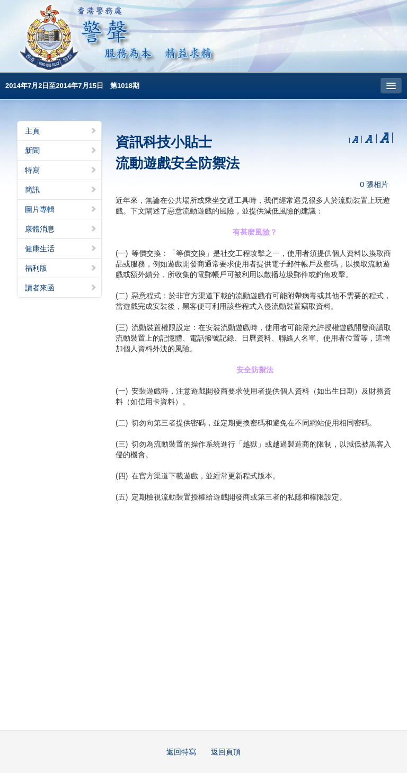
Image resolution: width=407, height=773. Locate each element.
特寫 (61, 170)
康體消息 (61, 229)
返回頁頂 (226, 752)
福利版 (61, 268)
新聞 (61, 150)
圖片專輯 (61, 209)
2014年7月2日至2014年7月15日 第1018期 (72, 86)
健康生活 (61, 248)
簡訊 (61, 189)
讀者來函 (61, 287)
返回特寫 (181, 752)
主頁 (61, 131)
